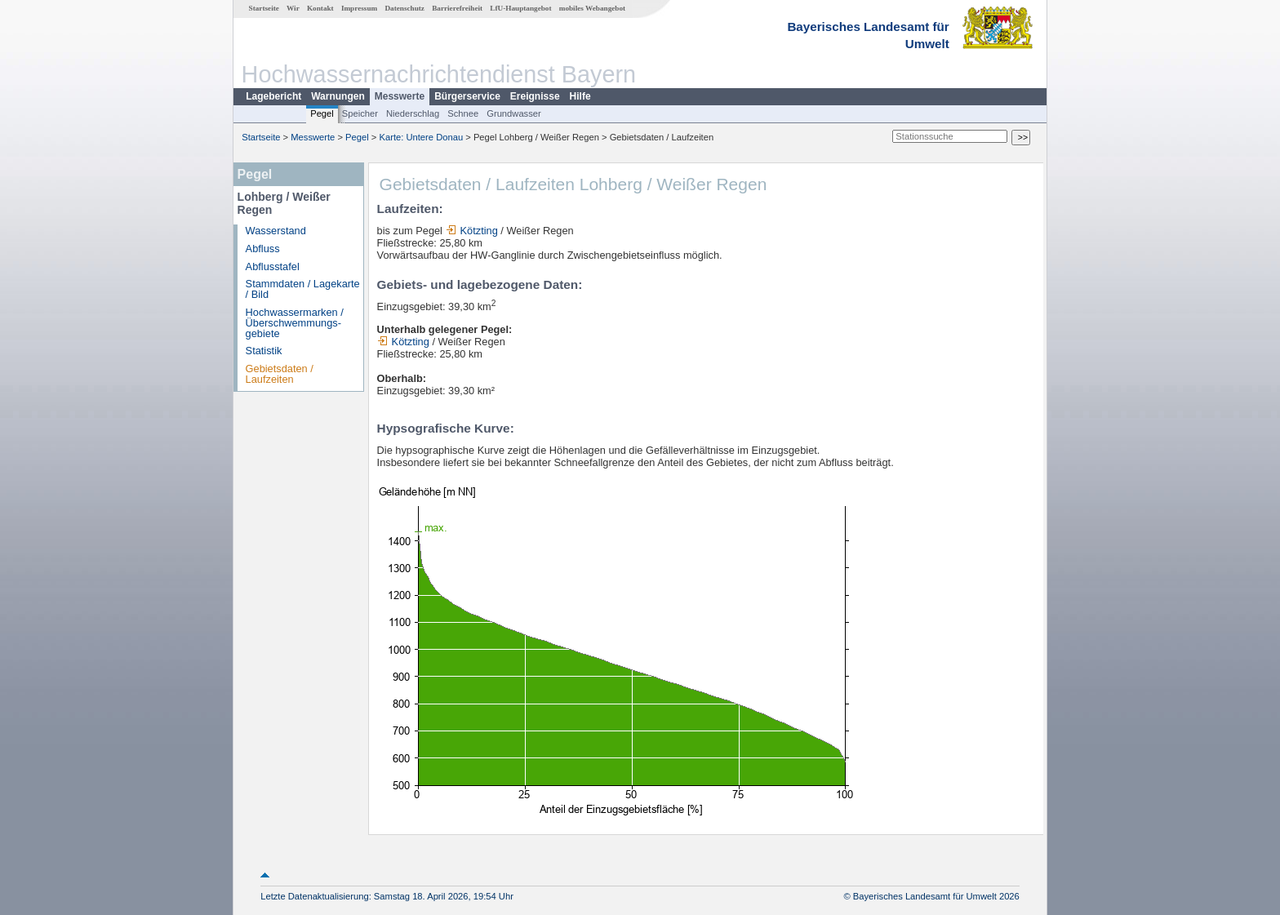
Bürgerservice (467, 96)
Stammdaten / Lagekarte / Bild (303, 289)
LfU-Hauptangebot (520, 8)
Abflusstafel (273, 266)
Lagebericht (273, 96)
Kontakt (320, 8)
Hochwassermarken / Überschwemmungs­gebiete (295, 323)
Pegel (322, 113)
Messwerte (399, 96)
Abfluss (263, 248)
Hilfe (580, 96)
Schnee (462, 113)
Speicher (360, 113)
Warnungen (338, 96)
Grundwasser (514, 113)
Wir (293, 8)
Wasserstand (276, 230)
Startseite (264, 8)
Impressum (359, 8)
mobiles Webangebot (592, 8)
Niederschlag (412, 113)
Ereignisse (535, 96)
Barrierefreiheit (457, 8)
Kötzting (472, 230)
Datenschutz (404, 8)
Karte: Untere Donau (422, 137)
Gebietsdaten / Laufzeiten (279, 373)
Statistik (264, 350)
